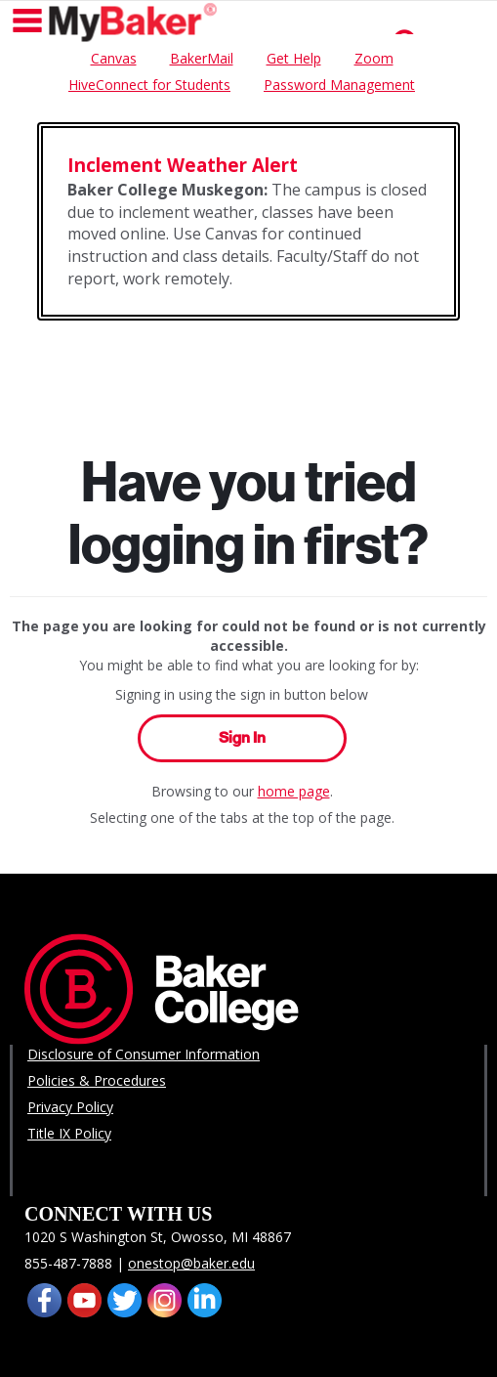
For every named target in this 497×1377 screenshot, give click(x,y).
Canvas (114, 58)
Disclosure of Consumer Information (143, 1054)
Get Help (294, 58)
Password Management (339, 84)
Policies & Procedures (96, 1080)
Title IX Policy (69, 1133)
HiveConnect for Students (149, 84)
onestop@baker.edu (191, 1263)
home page (294, 791)
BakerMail (201, 58)
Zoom (373, 58)
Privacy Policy (70, 1106)
